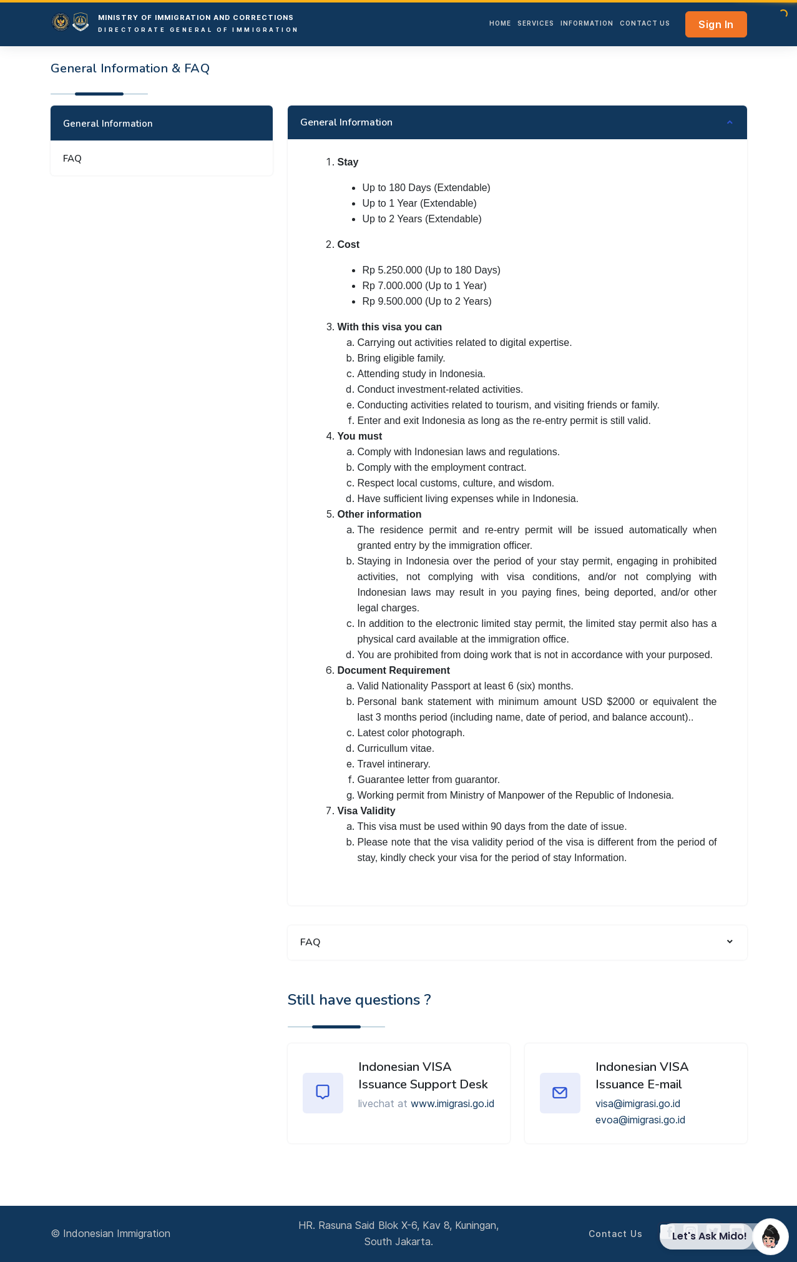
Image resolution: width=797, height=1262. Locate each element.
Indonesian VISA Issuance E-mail (642, 1075)
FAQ (72, 158)
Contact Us (645, 23)
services (535, 23)
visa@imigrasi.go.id (638, 1103)
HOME (500, 23)
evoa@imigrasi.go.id (640, 1119)
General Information (108, 123)
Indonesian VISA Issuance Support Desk (423, 1075)
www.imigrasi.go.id (453, 1103)
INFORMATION (587, 23)
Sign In (716, 24)
